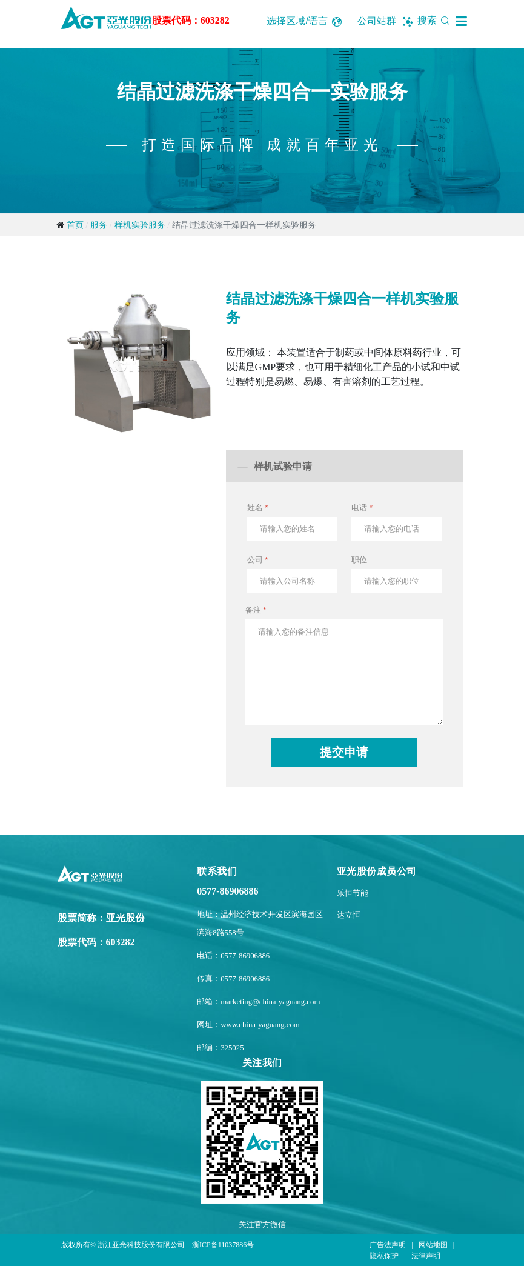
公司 (257, 559)
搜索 (435, 20)
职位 (359, 559)
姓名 (257, 507)
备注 (256, 610)
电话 (362, 507)
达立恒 (348, 915)
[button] (461, 21)
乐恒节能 (352, 893)
